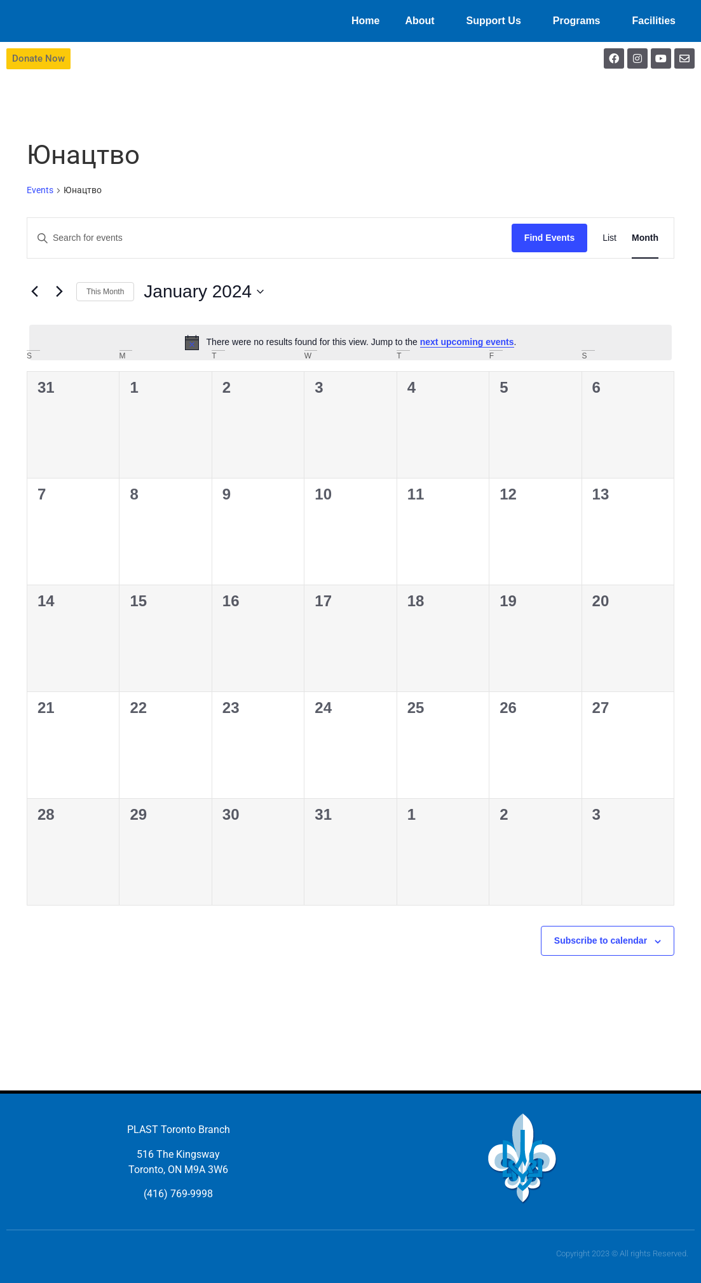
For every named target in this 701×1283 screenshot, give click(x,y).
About (422, 21)
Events (40, 190)
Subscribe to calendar (600, 940)
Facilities (657, 21)
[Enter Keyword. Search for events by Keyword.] (269, 238)
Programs (580, 21)
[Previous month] (34, 291)
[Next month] (59, 291)
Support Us (496, 21)
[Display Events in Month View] (645, 238)
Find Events (549, 238)
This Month (105, 291)
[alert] (350, 342)
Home (365, 20)
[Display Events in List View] (609, 238)
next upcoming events (467, 342)
